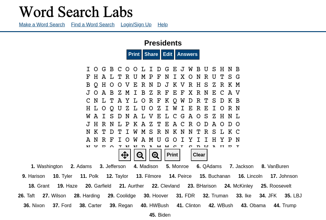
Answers (187, 54)
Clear (199, 154)
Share (151, 54)
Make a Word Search (42, 24)
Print (133, 54)
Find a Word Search (93, 24)
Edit (167, 54)
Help (163, 24)
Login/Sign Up (136, 24)
